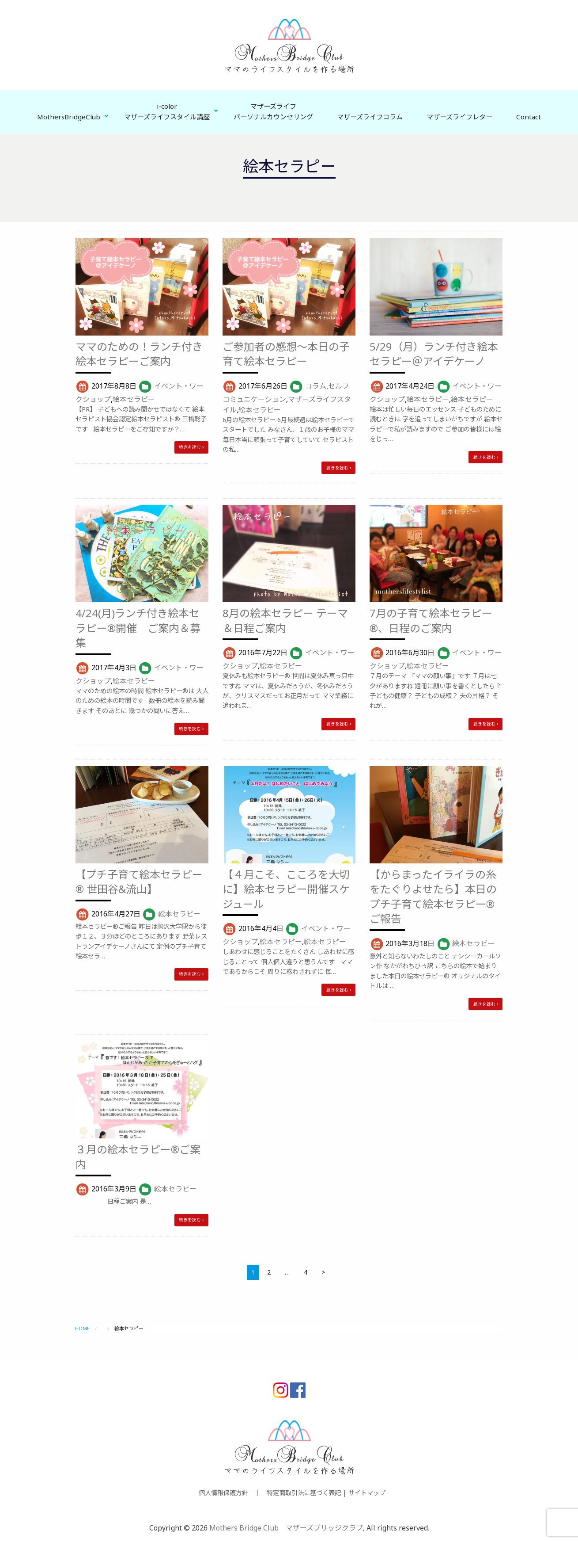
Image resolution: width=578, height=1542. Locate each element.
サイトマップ (366, 1493)
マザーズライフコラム (370, 116)
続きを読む (191, 447)
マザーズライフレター (459, 116)
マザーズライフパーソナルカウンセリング (273, 111)
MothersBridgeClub (68, 116)
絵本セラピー (134, 399)
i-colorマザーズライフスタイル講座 (167, 111)
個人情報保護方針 (223, 1493)
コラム (315, 386)
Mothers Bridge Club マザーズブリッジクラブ (286, 1528)
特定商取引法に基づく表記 (304, 1493)
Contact (528, 116)
